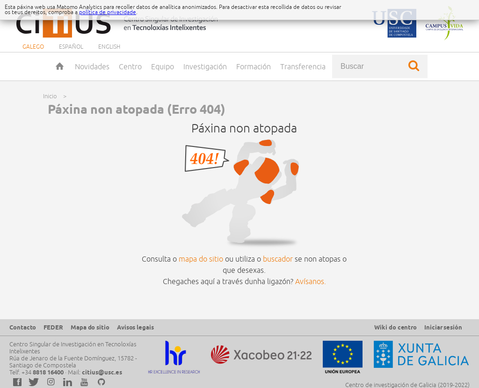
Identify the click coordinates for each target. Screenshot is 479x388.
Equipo (162, 66)
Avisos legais (135, 327)
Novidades (92, 66)
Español (71, 47)
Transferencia (303, 66)
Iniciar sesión (443, 327)
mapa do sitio (201, 259)
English (109, 47)
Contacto (22, 327)
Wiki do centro (395, 327)
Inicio (60, 66)
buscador (278, 259)
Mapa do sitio (90, 327)
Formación (253, 66)
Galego (33, 47)
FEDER (53, 327)
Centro (130, 66)
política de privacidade (107, 12)
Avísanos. (310, 281)
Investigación (205, 66)
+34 (43, 372)
